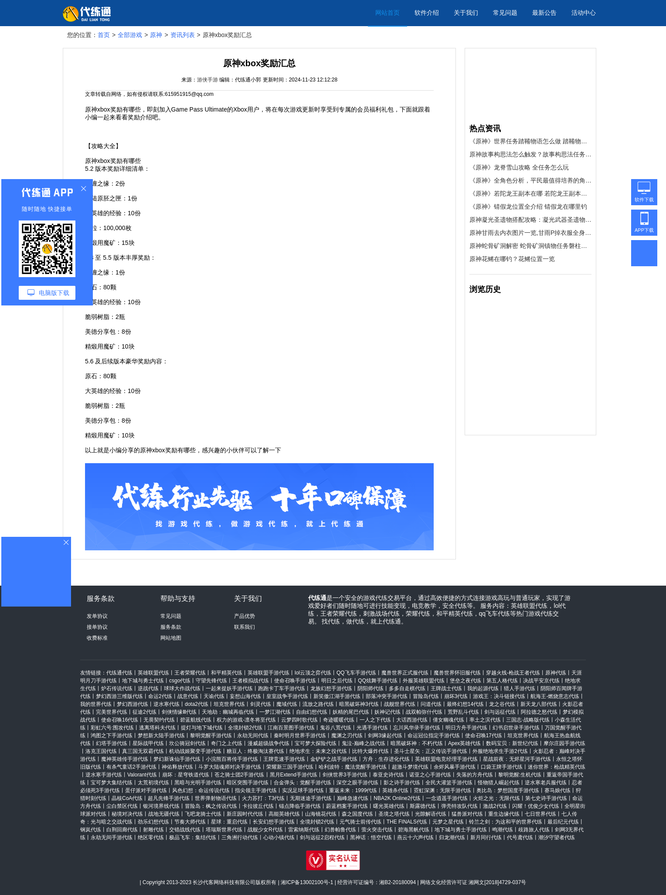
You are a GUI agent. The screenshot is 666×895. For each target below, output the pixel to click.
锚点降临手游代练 (300, 806)
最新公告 (544, 12)
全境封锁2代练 (245, 728)
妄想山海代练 (245, 696)
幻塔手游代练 (111, 743)
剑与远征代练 (500, 712)
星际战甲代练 (148, 743)
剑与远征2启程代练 (322, 837)
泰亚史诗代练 (388, 775)
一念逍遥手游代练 (447, 798)
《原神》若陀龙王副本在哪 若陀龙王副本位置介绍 (530, 193)
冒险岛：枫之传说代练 (211, 806)
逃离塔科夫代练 (157, 728)
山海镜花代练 (320, 814)
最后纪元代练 (563, 822)
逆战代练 (148, 688)
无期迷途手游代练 (311, 798)
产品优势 (244, 616)
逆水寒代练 (166, 704)
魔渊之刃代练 (347, 735)
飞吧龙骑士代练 (203, 814)
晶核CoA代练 (127, 798)
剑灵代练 (260, 704)
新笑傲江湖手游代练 (336, 696)
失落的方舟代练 (474, 775)
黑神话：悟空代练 (371, 837)
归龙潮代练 (452, 837)
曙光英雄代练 (388, 806)
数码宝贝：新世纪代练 (512, 743)
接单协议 (97, 627)
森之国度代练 (357, 814)
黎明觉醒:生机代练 (519, 775)
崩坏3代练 (456, 696)
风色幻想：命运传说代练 (201, 790)
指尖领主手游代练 (256, 790)
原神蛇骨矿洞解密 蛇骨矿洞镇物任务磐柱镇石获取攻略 (530, 245)
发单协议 (97, 616)
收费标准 (97, 638)
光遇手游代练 (372, 728)
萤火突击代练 (377, 830)
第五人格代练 (502, 681)
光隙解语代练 (430, 814)
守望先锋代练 (211, 681)
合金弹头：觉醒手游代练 (302, 783)
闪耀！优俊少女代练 (535, 806)
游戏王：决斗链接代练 (499, 696)
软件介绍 (427, 12)
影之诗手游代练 (402, 783)
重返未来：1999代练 (353, 790)
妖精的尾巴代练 (351, 712)
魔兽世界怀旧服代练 (457, 673)
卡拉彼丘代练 (258, 806)
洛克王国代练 (101, 751)
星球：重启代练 (229, 822)
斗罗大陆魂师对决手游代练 (229, 767)
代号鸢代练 (520, 837)
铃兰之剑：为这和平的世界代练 (505, 822)
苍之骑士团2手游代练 (239, 775)
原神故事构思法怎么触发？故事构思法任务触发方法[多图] (530, 154)
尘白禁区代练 (122, 806)
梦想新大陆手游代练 (161, 735)
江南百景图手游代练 (291, 728)
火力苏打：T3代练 (263, 798)
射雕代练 (153, 830)
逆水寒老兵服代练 (546, 783)
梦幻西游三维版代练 (119, 696)
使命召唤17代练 (483, 735)
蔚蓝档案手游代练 (347, 806)
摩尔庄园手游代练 (564, 743)
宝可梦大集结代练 (112, 783)
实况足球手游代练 (303, 790)
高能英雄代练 (284, 814)
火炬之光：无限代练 (496, 798)
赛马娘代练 (557, 790)
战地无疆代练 (164, 814)
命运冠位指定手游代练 (434, 735)
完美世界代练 (111, 712)
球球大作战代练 (182, 688)
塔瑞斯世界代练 (224, 830)
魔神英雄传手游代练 (124, 759)
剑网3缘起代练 (385, 735)
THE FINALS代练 (407, 822)
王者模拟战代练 (250, 681)
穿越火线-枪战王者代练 (513, 673)
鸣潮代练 (502, 830)
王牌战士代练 (446, 688)
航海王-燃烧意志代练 (554, 696)
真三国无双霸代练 (143, 751)
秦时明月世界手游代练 (300, 735)
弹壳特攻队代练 (459, 806)
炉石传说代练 (117, 688)
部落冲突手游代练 (387, 696)
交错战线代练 (184, 830)
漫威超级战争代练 (268, 743)
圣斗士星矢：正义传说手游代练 (430, 751)
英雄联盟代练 (153, 673)
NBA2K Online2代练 (397, 798)
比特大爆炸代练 (370, 751)
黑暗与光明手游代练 (197, 783)
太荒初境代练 (153, 783)
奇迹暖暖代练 (338, 720)
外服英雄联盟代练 (424, 681)
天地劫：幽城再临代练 (228, 712)
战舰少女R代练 (265, 830)
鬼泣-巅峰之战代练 (363, 743)
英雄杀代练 (395, 790)
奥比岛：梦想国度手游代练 (507, 790)
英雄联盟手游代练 (268, 673)
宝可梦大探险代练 (315, 743)
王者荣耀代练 (190, 673)
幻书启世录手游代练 (516, 728)
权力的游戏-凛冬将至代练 (246, 720)
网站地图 (170, 638)
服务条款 (170, 627)
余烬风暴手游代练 (455, 767)
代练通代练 (119, 673)
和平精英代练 (226, 673)
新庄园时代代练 (245, 814)
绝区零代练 (151, 837)
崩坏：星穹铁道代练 (185, 775)
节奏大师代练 (190, 822)
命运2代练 (160, 696)
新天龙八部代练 (538, 704)
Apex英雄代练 (464, 743)
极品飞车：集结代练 (192, 837)
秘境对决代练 (127, 814)
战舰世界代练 (399, 704)
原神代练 (555, 673)
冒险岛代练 (426, 696)
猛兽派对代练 (467, 814)
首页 (104, 34)
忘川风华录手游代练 (416, 728)
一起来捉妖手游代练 (229, 688)
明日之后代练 (337, 681)
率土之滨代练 (485, 720)
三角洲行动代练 (239, 837)
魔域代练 (286, 704)
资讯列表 (182, 34)
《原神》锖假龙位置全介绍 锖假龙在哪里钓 (528, 206)
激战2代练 (495, 806)
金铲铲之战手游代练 (333, 759)
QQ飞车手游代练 (356, 673)
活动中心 (583, 12)
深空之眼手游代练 (357, 783)
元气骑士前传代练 (360, 822)
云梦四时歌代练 (299, 720)
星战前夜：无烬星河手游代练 (517, 759)
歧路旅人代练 (534, 830)
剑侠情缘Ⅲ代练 (179, 712)
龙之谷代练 (502, 704)
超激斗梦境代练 (410, 767)
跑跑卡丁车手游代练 (281, 688)
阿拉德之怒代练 (539, 712)
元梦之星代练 (448, 822)
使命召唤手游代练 (295, 681)
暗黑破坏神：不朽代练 (417, 743)
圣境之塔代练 (394, 814)
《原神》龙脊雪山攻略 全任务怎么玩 (519, 167)
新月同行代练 (486, 837)
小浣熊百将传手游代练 (232, 759)
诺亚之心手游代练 (430, 775)
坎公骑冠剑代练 (187, 743)
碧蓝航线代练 (195, 720)
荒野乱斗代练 (463, 712)
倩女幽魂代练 (448, 720)
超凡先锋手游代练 (169, 798)
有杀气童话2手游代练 (131, 767)
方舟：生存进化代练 (386, 759)
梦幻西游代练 (132, 704)
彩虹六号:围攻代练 (112, 728)
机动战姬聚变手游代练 (195, 751)
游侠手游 (207, 80)
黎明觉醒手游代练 (211, 735)
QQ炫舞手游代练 (378, 681)
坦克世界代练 (229, 704)
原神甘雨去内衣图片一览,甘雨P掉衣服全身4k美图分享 (530, 232)
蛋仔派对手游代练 (146, 790)
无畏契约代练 (159, 720)
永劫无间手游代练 (112, 837)
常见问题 (505, 12)
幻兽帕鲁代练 (340, 830)
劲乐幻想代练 (153, 822)
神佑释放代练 (177, 767)
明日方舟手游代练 (466, 728)
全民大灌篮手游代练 (448, 783)
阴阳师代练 (370, 688)
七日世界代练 (540, 814)
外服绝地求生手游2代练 (500, 751)
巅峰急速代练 (352, 798)
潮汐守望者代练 (556, 837)
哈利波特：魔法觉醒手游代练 (353, 767)
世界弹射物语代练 (216, 798)
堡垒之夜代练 (465, 681)
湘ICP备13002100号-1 (307, 882)
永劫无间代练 (252, 735)
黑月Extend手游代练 (293, 775)
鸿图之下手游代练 (112, 735)
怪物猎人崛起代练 (499, 783)
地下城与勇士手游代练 (461, 830)
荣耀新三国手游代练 (289, 767)
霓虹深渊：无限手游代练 (442, 790)
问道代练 (431, 704)
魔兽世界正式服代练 (404, 673)
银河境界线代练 (161, 806)
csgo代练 (179, 681)
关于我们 (466, 12)
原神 (156, 34)
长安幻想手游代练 (274, 822)
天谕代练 (214, 696)
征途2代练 (144, 712)
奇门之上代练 (226, 743)
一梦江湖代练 (275, 712)
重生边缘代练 (504, 814)
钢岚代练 (90, 830)
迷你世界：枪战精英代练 (556, 767)
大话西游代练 (412, 720)
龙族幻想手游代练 (331, 688)
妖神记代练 (387, 712)
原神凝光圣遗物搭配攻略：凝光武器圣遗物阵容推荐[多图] (530, 219)
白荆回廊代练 (122, 830)
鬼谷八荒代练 (335, 728)
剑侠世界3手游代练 (345, 775)
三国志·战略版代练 (527, 720)
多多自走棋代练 (407, 688)
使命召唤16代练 (119, 720)
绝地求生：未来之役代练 (318, 751)
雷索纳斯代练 (303, 830)
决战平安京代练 (541, 681)
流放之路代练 (318, 704)
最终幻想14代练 (465, 704)
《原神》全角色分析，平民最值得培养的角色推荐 (530, 180)
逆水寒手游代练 (103, 775)
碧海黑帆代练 (413, 830)
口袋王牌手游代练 (502, 767)
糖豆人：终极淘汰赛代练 (255, 751)
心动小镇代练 (279, 837)
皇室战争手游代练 (287, 696)
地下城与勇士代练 (143, 681)
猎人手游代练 (519, 688)
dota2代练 (196, 704)
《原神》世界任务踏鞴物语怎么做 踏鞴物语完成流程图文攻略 (530, 141)
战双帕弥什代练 (424, 712)
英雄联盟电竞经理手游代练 (446, 759)
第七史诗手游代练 (546, 798)
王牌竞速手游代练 (284, 759)
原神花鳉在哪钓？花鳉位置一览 (512, 258)
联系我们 (244, 627)
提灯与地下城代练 (202, 728)
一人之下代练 (375, 720)
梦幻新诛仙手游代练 (176, 759)
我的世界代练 (96, 704)
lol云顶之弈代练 (313, 673)
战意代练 (187, 696)
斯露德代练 (423, 806)
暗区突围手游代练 (247, 783)
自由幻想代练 (311, 712)
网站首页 (387, 12)
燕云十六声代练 (415, 837)
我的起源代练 (483, 688)
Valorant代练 (142, 775)
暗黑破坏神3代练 (359, 704)
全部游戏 (130, 34)
